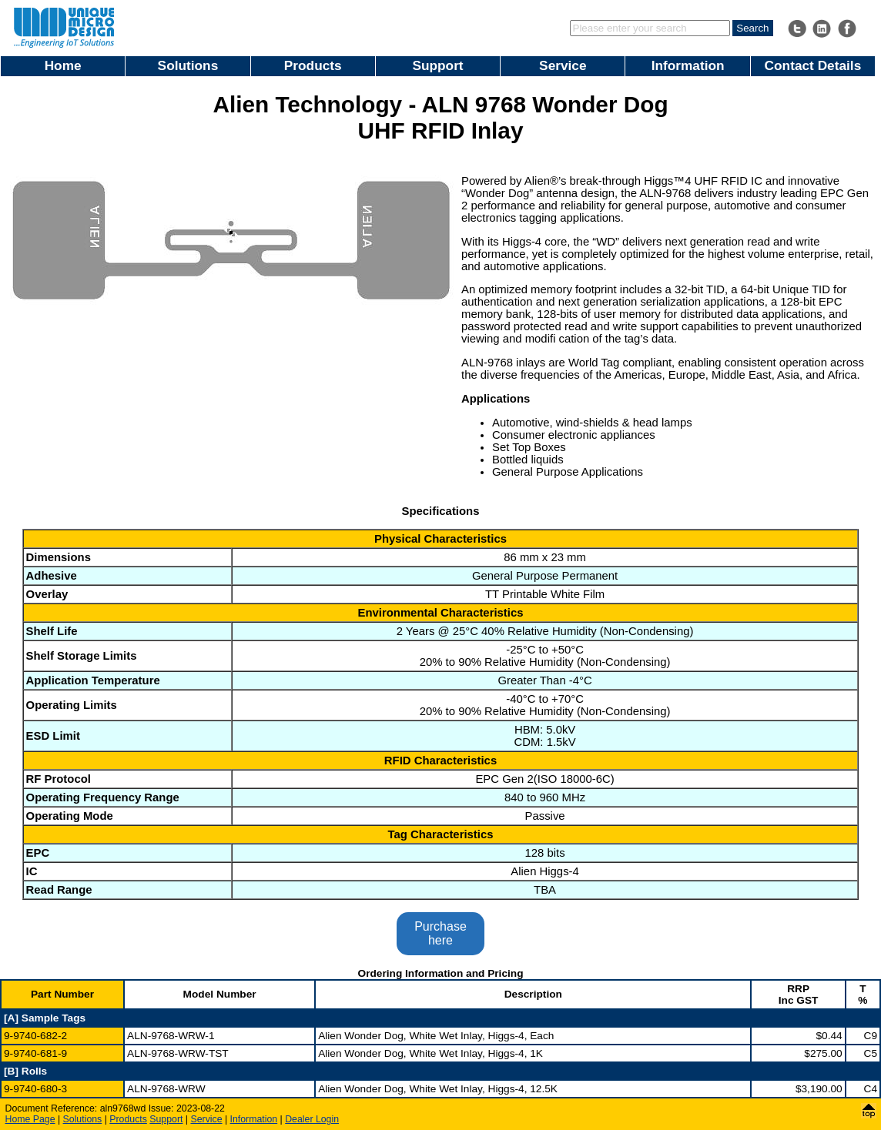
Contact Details (813, 65)
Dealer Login (312, 1119)
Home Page (30, 1119)
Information (688, 65)
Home (63, 65)
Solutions (188, 65)
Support (437, 65)
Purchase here (440, 933)
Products (313, 65)
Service (562, 65)
